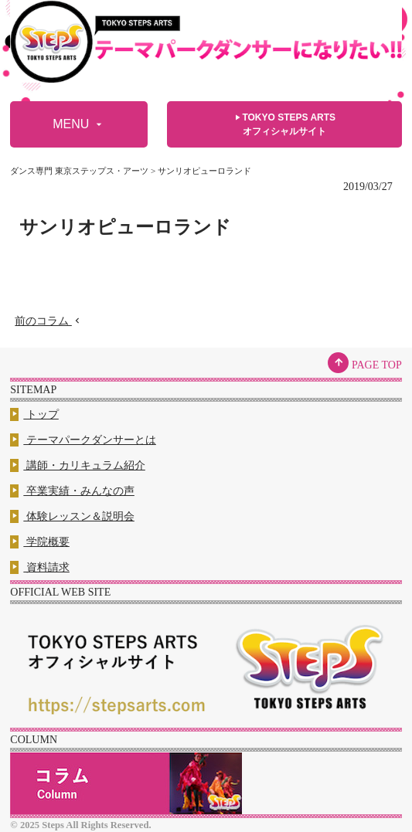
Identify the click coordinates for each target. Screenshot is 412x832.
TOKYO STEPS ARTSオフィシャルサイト (284, 123)
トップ (34, 414)
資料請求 (40, 567)
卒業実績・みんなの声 (72, 491)
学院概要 (40, 541)
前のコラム (49, 321)
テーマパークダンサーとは (83, 440)
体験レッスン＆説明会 (72, 516)
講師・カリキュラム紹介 (77, 465)
